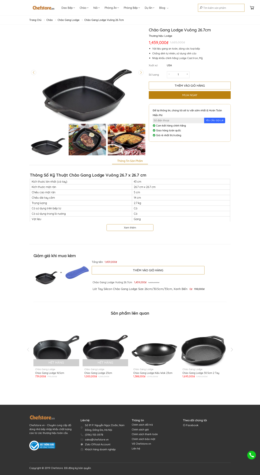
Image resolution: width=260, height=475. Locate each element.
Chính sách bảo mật (143, 439)
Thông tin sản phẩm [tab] (130, 161)
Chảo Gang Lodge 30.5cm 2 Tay (200, 373)
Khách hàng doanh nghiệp (100, 449)
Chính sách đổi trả (142, 424)
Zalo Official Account (97, 444)
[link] (140, 289)
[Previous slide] (33, 72)
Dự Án (149, 7)
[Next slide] (141, 72)
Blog (163, 7)
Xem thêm (130, 227)
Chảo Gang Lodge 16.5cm (49, 373)
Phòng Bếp (132, 7)
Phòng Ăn (111, 7)
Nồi (96, 7)
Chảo (84, 7)
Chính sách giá (140, 429)
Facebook (192, 425)
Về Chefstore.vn (141, 443)
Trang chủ (35, 20)
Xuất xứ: (153, 65)
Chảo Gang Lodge (68, 20)
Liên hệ (136, 448)
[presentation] (28, 349)
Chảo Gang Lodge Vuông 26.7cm (104, 20)
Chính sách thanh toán (145, 434)
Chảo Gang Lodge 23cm (98, 373)
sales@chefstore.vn (97, 439)
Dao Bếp (68, 7)
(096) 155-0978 (94, 434)
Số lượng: (154, 74)
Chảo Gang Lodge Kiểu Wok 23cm (152, 373)
